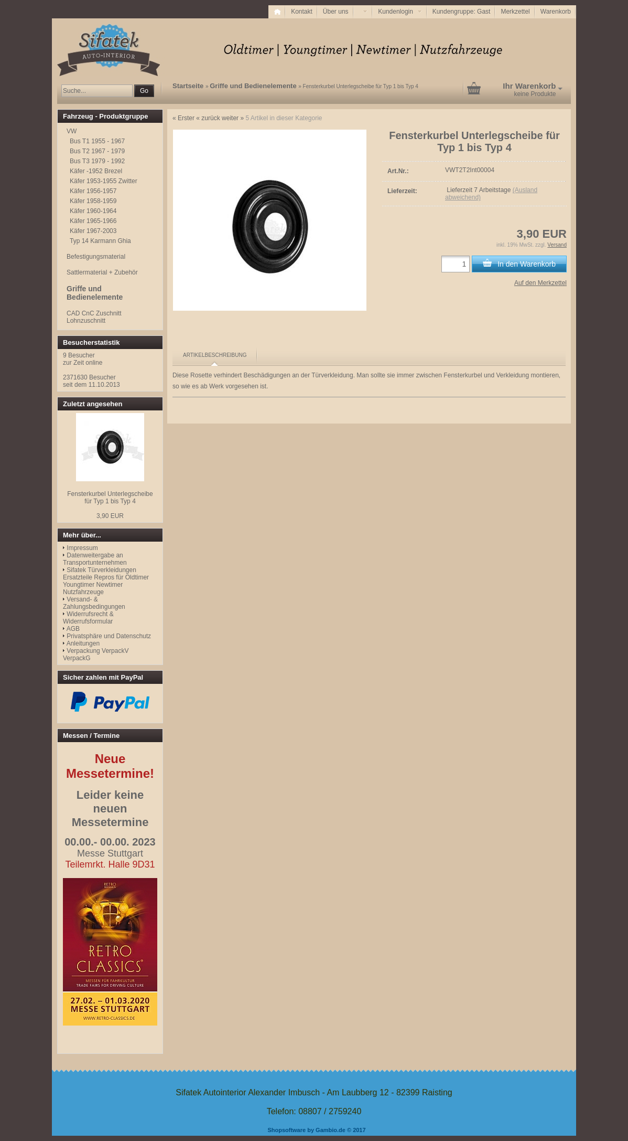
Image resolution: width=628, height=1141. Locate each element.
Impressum (82, 548)
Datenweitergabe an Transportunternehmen (95, 559)
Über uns (336, 11)
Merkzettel (515, 11)
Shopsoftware (286, 1130)
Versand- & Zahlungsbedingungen (94, 603)
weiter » (233, 118)
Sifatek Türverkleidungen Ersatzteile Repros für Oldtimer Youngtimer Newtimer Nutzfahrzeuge (106, 581)
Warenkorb (555, 11)
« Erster (183, 118)
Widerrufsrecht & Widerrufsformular (88, 617)
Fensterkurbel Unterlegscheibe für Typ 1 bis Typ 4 (110, 497)
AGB (73, 628)
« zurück (208, 118)
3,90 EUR (110, 516)
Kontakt (301, 11)
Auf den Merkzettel (540, 283)
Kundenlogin (399, 11)
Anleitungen (83, 643)
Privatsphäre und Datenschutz (109, 636)
